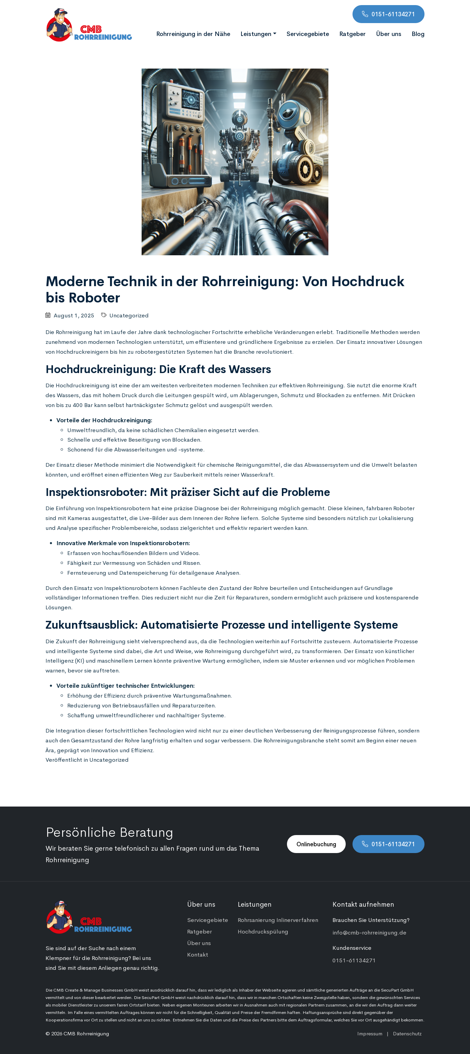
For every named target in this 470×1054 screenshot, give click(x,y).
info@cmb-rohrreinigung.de (369, 932)
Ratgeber (352, 33)
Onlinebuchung (316, 844)
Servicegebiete (308, 33)
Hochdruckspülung (263, 931)
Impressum (369, 1033)
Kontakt (197, 954)
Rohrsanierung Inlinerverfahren (278, 920)
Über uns (388, 33)
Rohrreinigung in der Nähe (193, 33)
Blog (418, 33)
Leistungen (255, 33)
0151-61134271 (393, 14)
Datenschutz (407, 1033)
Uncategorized (129, 315)
